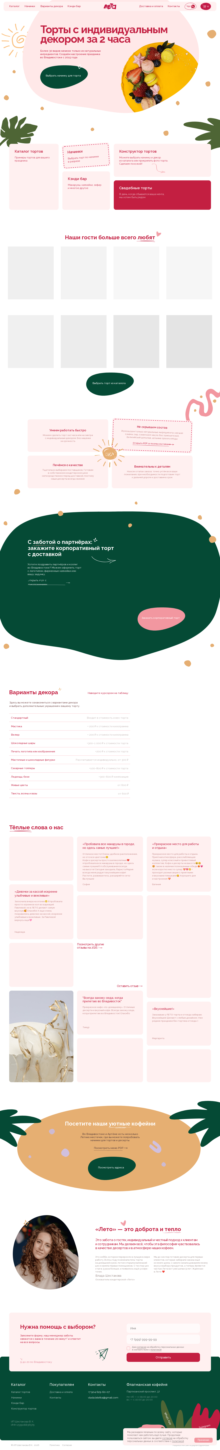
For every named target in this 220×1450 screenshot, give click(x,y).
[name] (163, 1328)
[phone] (163, 1339)
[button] (161, 619)
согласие (167, 1438)
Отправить (163, 1357)
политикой (178, 1441)
